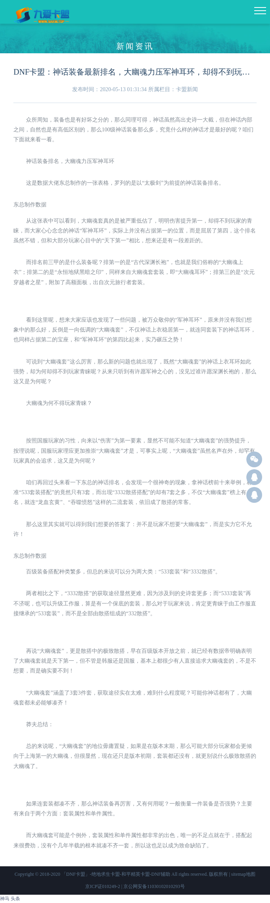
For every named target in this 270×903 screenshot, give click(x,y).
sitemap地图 (243, 874)
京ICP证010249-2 (102, 886)
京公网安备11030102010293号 (154, 886)
